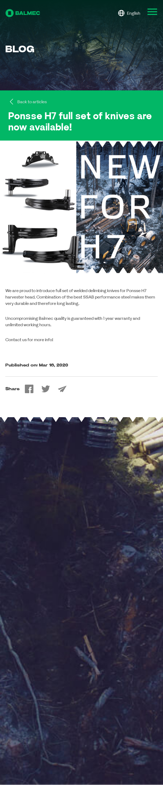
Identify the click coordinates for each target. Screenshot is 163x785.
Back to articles (27, 101)
